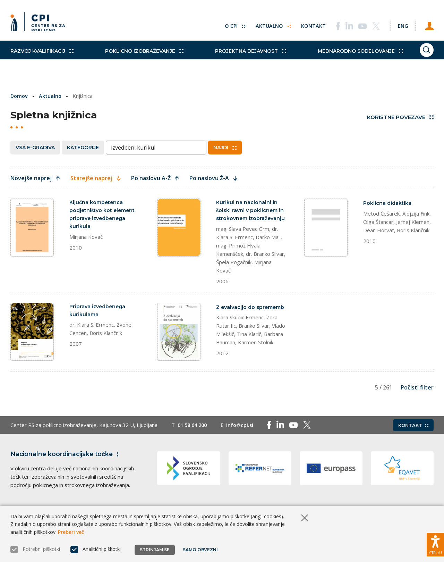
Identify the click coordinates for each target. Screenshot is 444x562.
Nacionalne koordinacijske (66, 475)
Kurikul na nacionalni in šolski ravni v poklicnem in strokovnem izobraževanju (251, 215)
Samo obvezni (201, 549)
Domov (19, 95)
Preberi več (71, 532)
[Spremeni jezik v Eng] (399, 24)
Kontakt (305, 24)
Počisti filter (417, 408)
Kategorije (83, 147)
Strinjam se (155, 549)
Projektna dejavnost (236, 59)
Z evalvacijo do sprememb (236, 320)
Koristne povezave (400, 117)
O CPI (226, 24)
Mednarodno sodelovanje (339, 59)
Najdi (225, 147)
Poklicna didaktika (387, 203)
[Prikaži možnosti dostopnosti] (435, 543)
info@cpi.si (243, 446)
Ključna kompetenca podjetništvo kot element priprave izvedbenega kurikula (103, 215)
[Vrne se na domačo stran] (40, 24)
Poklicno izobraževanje (137, 59)
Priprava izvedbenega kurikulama (98, 320)
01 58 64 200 (194, 446)
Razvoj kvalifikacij (42, 59)
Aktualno (265, 24)
